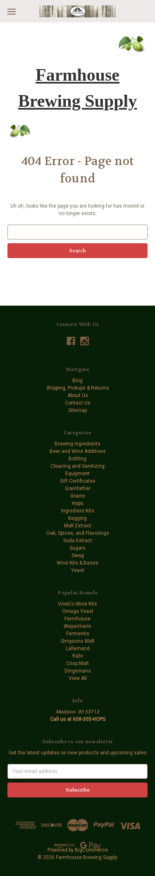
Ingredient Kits (77, 511)
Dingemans (77, 671)
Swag (78, 555)
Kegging (77, 518)
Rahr (77, 656)
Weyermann (77, 626)
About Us (77, 395)
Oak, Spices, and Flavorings (77, 533)
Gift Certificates (77, 481)
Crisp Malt (77, 663)
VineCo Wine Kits (77, 604)
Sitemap (77, 410)
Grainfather (78, 488)
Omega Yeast (77, 611)
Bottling (77, 459)
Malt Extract (77, 526)
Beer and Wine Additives (78, 451)
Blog (77, 380)
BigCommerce (91, 850)
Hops (77, 503)
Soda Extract (77, 540)
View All (78, 678)
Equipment (77, 473)
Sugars (77, 548)
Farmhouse (77, 619)
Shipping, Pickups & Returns (77, 388)
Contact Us (78, 403)
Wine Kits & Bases (77, 563)
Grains (77, 496)
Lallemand (78, 648)
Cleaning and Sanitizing (77, 466)
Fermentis (77, 634)
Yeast (77, 570)
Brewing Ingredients (77, 444)
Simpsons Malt (78, 641)
